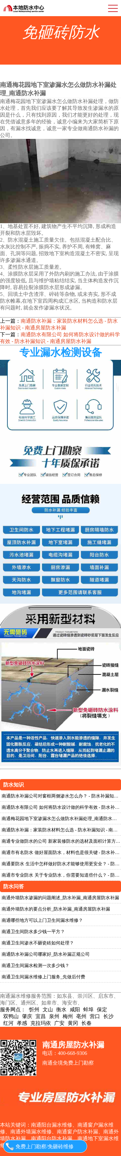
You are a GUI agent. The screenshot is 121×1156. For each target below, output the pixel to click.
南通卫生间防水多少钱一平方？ (33, 931)
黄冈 (73, 1023)
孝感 (22, 1023)
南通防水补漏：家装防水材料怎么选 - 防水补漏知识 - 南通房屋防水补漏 (59, 324)
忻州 (34, 1009)
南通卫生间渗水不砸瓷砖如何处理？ (38, 943)
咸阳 (75, 1009)
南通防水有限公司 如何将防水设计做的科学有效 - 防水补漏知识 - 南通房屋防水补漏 (60, 338)
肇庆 (27, 1016)
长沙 (108, 1016)
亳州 (81, 1016)
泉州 (54, 1016)
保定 (102, 1009)
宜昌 (40, 1016)
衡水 (61, 1009)
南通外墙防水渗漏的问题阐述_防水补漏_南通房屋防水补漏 (60, 897)
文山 (48, 1009)
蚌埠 (88, 1009)
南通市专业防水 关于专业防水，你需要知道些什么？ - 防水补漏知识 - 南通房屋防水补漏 (61, 875)
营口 (95, 1016)
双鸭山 (11, 1016)
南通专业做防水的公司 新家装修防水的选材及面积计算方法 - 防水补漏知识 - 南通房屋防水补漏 (61, 841)
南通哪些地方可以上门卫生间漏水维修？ (42, 920)
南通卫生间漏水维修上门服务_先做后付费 (43, 976)
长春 (86, 1023)
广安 (59, 1023)
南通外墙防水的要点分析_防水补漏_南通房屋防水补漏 (56, 909)
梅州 (68, 1016)
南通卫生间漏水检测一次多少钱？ (35, 965)
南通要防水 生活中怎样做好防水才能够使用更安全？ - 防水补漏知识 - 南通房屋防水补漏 (61, 863)
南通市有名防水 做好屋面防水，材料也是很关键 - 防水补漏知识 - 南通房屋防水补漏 (61, 852)
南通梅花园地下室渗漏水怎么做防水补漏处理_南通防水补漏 (61, 818)
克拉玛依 (40, 1023)
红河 (8, 1023)
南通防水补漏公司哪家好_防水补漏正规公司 (46, 954)
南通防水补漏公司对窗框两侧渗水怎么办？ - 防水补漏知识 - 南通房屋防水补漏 (61, 796)
